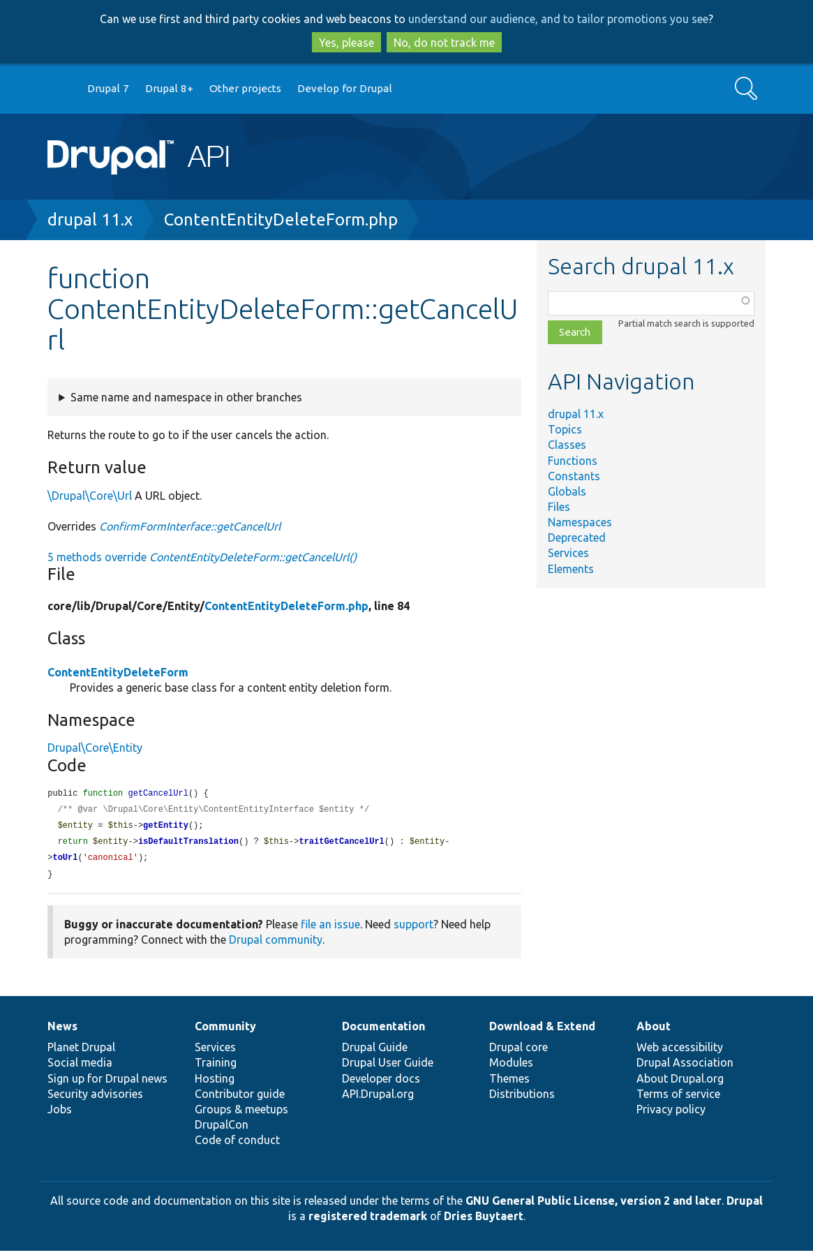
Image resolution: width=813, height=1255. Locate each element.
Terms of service (678, 1098)
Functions (572, 460)
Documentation (383, 1030)
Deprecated (577, 537)
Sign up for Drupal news (107, 1082)
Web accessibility (679, 1051)
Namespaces (580, 522)
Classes (567, 444)
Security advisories (95, 1098)
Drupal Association (684, 1066)
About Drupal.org (680, 1082)
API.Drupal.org (378, 1098)
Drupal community (275, 943)
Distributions (522, 1098)
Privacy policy (671, 1113)
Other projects (245, 88)
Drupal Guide (375, 1051)
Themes (509, 1082)
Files (559, 506)
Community (225, 1030)
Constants (574, 476)
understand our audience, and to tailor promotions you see (558, 19)
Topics (565, 429)
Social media (79, 1066)
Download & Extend (542, 1030)
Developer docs (381, 1082)
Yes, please (346, 42)
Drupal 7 (108, 88)
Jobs (59, 1113)
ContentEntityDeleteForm (117, 672)
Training (216, 1066)
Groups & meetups (241, 1113)
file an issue (330, 928)
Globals (567, 491)
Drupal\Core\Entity (94, 747)
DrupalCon (221, 1128)
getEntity (165, 827)
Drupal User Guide (387, 1066)
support (413, 928)
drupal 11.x (90, 219)
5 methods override (202, 557)
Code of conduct (237, 1144)
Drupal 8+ (169, 88)
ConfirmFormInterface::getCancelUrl (190, 526)
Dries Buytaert (483, 1220)
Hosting (214, 1082)
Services (568, 553)
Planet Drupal (81, 1051)
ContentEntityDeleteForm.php (281, 219)
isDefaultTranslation (188, 844)
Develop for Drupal (344, 88)
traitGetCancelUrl (341, 844)
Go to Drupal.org (60, 89)
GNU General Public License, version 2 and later (593, 1204)
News (62, 1030)
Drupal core (518, 1051)
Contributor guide (240, 1098)
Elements (571, 569)
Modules (511, 1066)
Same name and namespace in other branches (186, 397)
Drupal (744, 1204)
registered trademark (367, 1220)
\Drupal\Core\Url (89, 495)
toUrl (64, 861)
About (653, 1030)
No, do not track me (444, 42)
